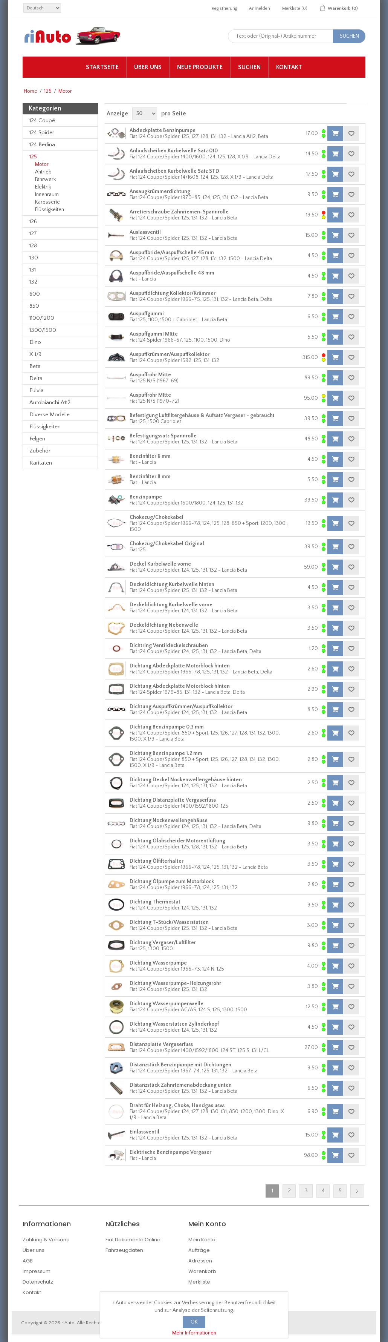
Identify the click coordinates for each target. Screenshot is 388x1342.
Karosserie (47, 202)
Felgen (37, 439)
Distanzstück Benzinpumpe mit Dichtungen (180, 1065)
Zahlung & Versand (46, 1239)
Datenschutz (38, 1281)
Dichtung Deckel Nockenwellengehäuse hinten (186, 780)
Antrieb (43, 172)
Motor (42, 164)
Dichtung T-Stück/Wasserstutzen (169, 922)
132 (33, 282)
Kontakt (289, 67)
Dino (35, 342)
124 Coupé (42, 120)
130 (33, 258)
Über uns (148, 67)
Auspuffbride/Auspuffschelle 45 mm (172, 253)
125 (48, 91)
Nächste (357, 1191)
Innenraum (47, 195)
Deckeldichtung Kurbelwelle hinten (172, 584)
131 (32, 270)
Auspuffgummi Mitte (154, 334)
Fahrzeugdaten (124, 1250)
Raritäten (40, 463)
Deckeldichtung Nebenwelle (164, 625)
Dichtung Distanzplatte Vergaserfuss (173, 800)
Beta (35, 366)
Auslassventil (145, 232)
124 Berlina (42, 144)
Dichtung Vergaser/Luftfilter (163, 943)
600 (34, 294)
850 (34, 306)
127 (33, 233)
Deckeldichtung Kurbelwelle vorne (171, 605)
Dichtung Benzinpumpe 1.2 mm (166, 753)
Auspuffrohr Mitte (150, 375)
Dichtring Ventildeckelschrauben (169, 646)
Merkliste (199, 1281)
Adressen (200, 1260)
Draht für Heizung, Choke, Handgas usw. (178, 1106)
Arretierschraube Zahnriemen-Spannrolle (179, 212)
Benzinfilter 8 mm (150, 477)
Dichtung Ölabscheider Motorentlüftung (177, 841)
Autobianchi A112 (49, 402)
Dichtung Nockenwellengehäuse (169, 820)
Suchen (249, 67)
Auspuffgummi (147, 314)
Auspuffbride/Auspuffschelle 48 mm (172, 273)
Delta (36, 378)
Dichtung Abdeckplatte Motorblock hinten (180, 666)
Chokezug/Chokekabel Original (167, 544)
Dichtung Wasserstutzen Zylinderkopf (174, 1024)
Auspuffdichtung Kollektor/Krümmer (172, 293)
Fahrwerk (45, 179)
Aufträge (199, 1250)
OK (194, 1322)
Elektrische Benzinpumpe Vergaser (170, 1152)
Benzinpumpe (146, 497)
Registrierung (224, 8)
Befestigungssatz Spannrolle (163, 436)
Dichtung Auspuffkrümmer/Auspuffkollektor (181, 707)
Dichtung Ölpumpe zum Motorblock (172, 882)
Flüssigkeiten (49, 210)
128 (33, 245)
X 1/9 (35, 354)
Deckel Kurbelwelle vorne (160, 564)
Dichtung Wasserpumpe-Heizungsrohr (175, 983)
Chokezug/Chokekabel (156, 517)
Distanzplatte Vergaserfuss (161, 1044)
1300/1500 (42, 330)
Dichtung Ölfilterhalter (156, 861)
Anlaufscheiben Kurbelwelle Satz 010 (174, 151)
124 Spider (41, 132)
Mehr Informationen (194, 1333)
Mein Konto (201, 1239)
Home (30, 91)
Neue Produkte (200, 67)
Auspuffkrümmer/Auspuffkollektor (169, 354)
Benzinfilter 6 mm (150, 456)
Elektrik (43, 187)
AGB (28, 1260)
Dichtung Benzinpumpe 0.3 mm (167, 727)
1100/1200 (41, 318)
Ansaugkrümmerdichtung (160, 192)
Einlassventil (144, 1132)
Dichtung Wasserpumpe (158, 963)
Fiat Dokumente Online (132, 1239)
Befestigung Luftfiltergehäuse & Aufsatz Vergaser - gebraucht (202, 416)
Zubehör (39, 451)
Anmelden (259, 8)
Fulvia (36, 390)
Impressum (36, 1271)
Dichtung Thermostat (155, 902)
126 (33, 221)
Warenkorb (202, 1271)
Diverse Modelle (49, 414)
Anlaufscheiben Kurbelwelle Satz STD (174, 171)
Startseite (102, 67)
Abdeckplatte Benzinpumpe (163, 130)
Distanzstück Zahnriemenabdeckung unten (181, 1085)
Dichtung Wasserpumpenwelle (166, 1004)
